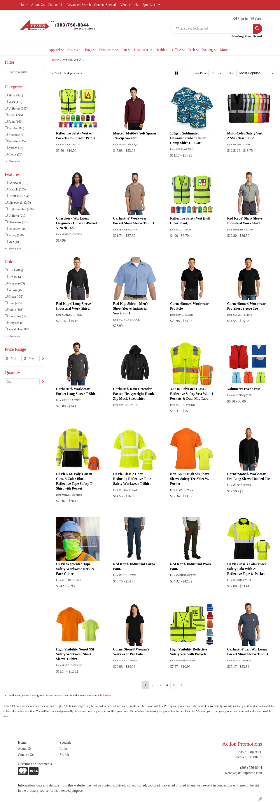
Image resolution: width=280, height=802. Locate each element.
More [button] (224, 50)
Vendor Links (129, 5)
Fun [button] (124, 50)
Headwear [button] (141, 50)
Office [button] (176, 50)
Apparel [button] (54, 50)
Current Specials (105, 5)
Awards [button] (72, 50)
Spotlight (148, 5)
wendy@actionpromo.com (243, 773)
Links (63, 748)
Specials (65, 742)
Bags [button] (88, 50)
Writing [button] (207, 50)
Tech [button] (191, 50)
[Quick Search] (211, 29)
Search (64, 755)
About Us (38, 5)
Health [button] (160, 50)
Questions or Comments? (35, 764)
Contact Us (55, 5)
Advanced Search (78, 5)
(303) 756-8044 (251, 767)
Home (23, 5)
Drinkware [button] (106, 50)
